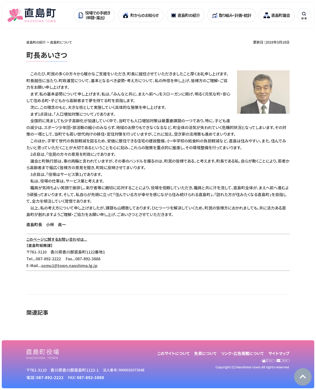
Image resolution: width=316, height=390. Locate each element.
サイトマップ (279, 353)
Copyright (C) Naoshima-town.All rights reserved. (252, 376)
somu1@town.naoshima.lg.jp (69, 265)
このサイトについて (173, 353)
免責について (205, 353)
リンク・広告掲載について (242, 353)
